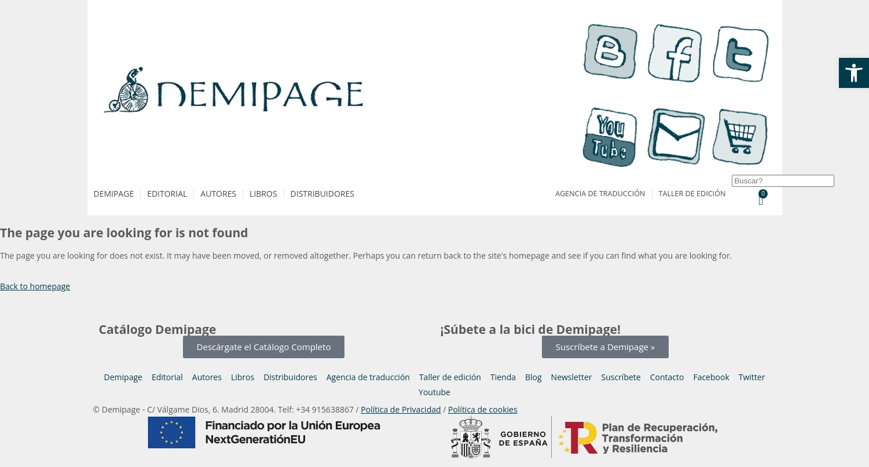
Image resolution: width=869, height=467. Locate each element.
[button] (854, 73)
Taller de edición (692, 193)
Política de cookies (483, 409)
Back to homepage (35, 286)
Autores (218, 193)
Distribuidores (322, 193)
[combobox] (783, 181)
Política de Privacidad (401, 409)
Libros (263, 193)
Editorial (167, 193)
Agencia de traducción (600, 193)
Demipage (114, 193)
